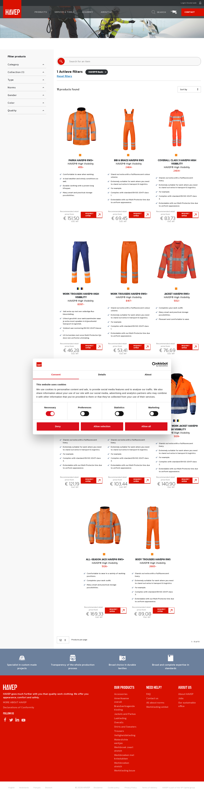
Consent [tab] (56, 374)
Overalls (118, 722)
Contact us (152, 698)
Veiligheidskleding (124, 735)
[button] (27, 64)
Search (161, 12)
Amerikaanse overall (121, 700)
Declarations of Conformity (18, 707)
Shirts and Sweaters (125, 726)
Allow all (146, 426)
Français (37, 787)
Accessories (120, 694)
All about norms (155, 702)
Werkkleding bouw (124, 770)
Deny (58, 426)
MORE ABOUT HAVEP (15, 702)
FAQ (148, 694)
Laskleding (120, 718)
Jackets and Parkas (125, 714)
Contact (189, 12)
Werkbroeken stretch (121, 764)
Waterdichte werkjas (121, 741)
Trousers (119, 731)
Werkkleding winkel (157, 707)
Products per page (79, 639)
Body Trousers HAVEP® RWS (153, 559)
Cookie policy (113, 787)
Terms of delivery (149, 787)
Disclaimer (98, 787)
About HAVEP (185, 694)
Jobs (180, 698)
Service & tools (64, 12)
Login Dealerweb (189, 3)
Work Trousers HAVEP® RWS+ (128, 294)
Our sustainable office (187, 704)
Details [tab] (102, 374)
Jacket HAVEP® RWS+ (177, 294)
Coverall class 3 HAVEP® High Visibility (177, 162)
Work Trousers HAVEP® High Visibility (81, 295)
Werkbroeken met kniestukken (124, 756)
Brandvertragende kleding (124, 707)
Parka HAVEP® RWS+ (81, 160)
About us (106, 12)
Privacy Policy (131, 787)
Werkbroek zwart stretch (123, 749)
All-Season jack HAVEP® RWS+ (105, 559)
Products (41, 12)
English (11, 787)
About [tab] (148, 374)
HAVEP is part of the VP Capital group (178, 787)
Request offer (89, 214)
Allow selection (102, 426)
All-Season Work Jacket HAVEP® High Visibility (177, 427)
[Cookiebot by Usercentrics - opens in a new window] (154, 364)
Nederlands (24, 787)
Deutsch (48, 787)
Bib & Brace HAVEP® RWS (129, 160)
